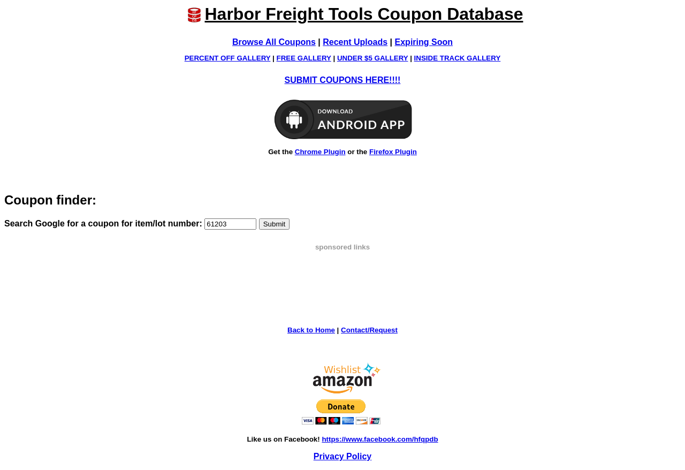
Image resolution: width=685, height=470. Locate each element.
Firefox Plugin (393, 152)
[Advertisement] (342, 275)
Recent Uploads (355, 42)
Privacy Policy (343, 456)
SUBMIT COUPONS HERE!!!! (343, 80)
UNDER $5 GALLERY (372, 58)
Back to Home (311, 330)
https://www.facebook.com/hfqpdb (380, 439)
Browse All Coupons (274, 42)
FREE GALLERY (304, 58)
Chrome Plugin (320, 152)
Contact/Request (369, 330)
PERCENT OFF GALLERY (228, 58)
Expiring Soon (424, 42)
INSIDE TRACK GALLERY (457, 58)
